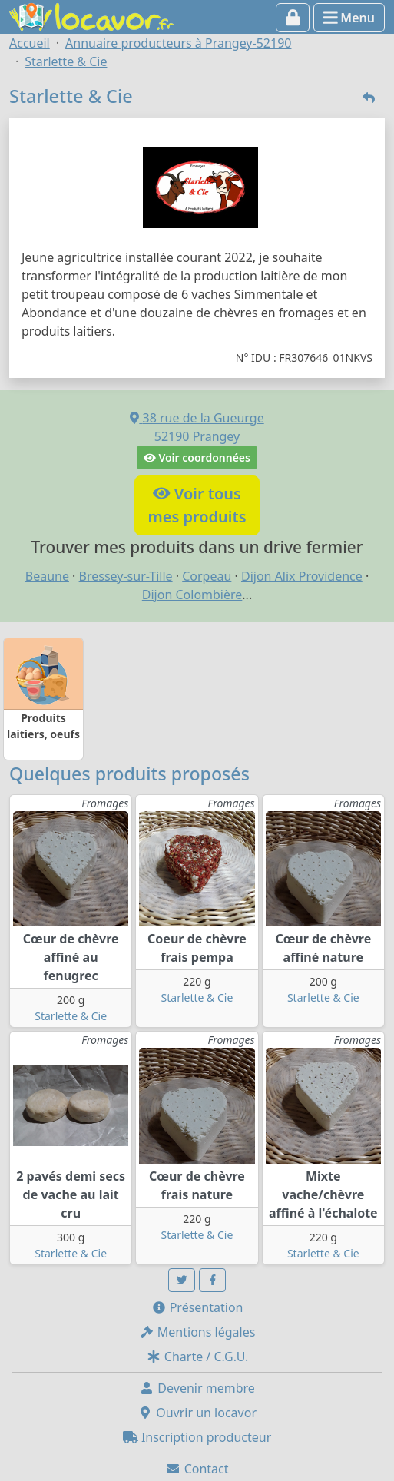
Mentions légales (197, 1332)
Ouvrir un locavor (197, 1412)
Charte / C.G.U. (197, 1356)
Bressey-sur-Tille (126, 576)
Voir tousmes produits (196, 505)
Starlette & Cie (71, 1016)
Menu (349, 17)
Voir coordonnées (197, 457)
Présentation (197, 1307)
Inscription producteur (197, 1437)
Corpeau (206, 576)
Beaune (47, 576)
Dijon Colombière (192, 594)
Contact (196, 1468)
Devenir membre (197, 1388)
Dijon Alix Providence (302, 576)
